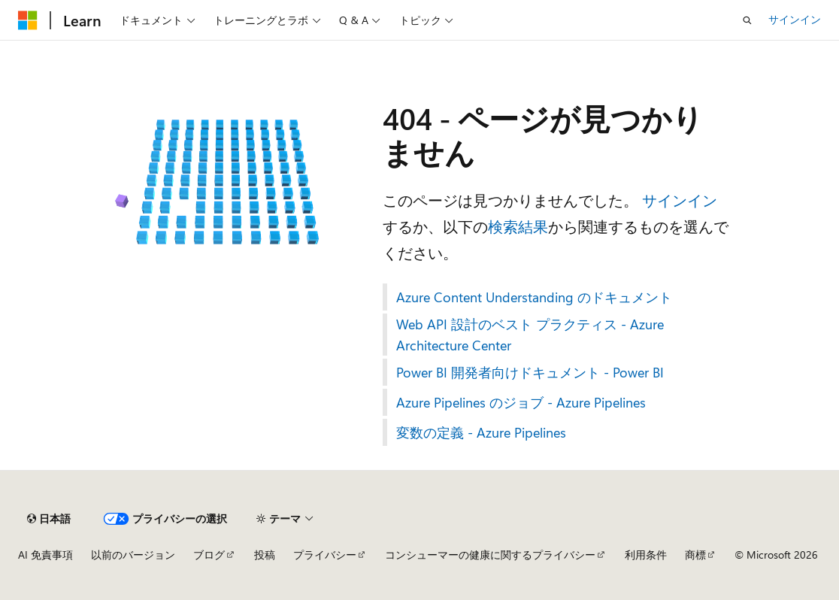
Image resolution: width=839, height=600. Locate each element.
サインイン (794, 19)
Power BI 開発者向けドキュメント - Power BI (530, 372)
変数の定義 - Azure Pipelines (481, 432)
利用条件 (646, 554)
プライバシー (324, 554)
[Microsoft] (28, 20)
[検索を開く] (747, 20)
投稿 (264, 554)
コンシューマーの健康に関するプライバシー (490, 554)
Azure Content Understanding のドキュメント (534, 297)
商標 (695, 554)
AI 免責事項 (45, 554)
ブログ (209, 554)
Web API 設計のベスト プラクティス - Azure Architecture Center (530, 334)
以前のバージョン (133, 554)
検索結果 (518, 226)
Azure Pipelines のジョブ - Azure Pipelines (521, 402)
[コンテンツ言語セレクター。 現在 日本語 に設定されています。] (49, 519)
